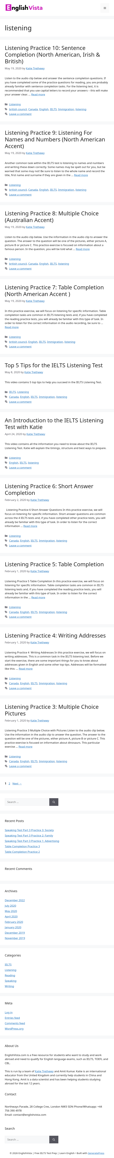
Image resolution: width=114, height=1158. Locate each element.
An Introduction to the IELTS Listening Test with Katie (54, 423)
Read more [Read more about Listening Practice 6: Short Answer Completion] (30, 526)
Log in (9, 1012)
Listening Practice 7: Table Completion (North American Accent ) (54, 290)
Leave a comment (20, 114)
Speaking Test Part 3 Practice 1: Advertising (32, 841)
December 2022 (15, 900)
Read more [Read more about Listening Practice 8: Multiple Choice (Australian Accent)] (83, 249)
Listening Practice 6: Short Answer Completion (49, 489)
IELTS (53, 109)
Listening (15, 104)
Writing (9, 986)
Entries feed (12, 1018)
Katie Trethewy (44, 1071)
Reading (10, 975)
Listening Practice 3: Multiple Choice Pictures (52, 710)
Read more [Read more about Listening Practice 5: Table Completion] (38, 597)
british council (18, 109)
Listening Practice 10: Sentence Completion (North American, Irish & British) (52, 54)
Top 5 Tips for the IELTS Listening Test (54, 365)
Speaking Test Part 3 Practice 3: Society (29, 830)
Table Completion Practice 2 (22, 852)
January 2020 (13, 927)
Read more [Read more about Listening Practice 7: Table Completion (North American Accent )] (12, 327)
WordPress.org (14, 1028)
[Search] (53, 802)
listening (81, 109)
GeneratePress (96, 1153)
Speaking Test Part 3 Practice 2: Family (29, 835)
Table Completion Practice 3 (22, 846)
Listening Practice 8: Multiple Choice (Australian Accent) (52, 216)
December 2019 (15, 933)
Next (17, 783)
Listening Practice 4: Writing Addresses (55, 635)
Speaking (10, 981)
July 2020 (10, 905)
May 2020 (11, 911)
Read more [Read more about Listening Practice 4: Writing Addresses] (26, 668)
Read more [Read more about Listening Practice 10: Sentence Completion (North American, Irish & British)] (38, 94)
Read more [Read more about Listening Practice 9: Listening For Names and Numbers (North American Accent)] (81, 175)
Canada (33, 109)
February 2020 (14, 922)
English (43, 109)
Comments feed (15, 1023)
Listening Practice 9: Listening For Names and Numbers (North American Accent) (55, 139)
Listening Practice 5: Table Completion (54, 564)
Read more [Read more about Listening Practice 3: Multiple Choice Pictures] (25, 746)
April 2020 (11, 916)
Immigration (66, 109)
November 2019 (15, 938)
